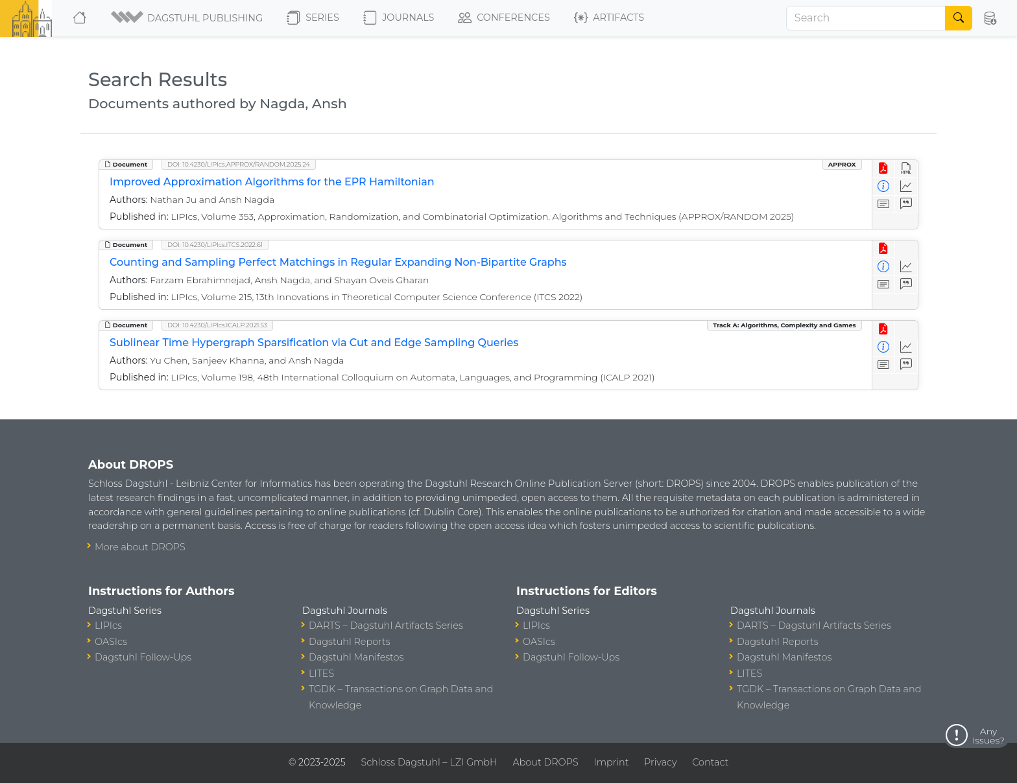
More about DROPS (140, 547)
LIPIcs (108, 625)
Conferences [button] (504, 18)
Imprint (610, 762)
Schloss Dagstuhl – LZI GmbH (429, 762)
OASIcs (111, 642)
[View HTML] (906, 169)
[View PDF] (883, 169)
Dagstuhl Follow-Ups (143, 657)
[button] (187, 18)
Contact (710, 762)
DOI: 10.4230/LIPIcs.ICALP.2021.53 (217, 325)
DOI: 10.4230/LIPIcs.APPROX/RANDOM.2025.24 (238, 164)
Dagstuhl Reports (349, 642)
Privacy (660, 762)
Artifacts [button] (609, 18)
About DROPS (545, 762)
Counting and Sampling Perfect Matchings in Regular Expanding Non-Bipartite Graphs (338, 262)
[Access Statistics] (906, 186)
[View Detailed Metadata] (883, 186)
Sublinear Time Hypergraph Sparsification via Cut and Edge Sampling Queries (314, 342)
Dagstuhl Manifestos (356, 657)
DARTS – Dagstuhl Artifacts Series (386, 625)
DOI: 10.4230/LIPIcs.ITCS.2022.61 (215, 244)
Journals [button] (398, 18)
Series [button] (313, 18)
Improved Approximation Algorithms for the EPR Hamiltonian (272, 182)
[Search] (866, 18)
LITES (321, 673)
